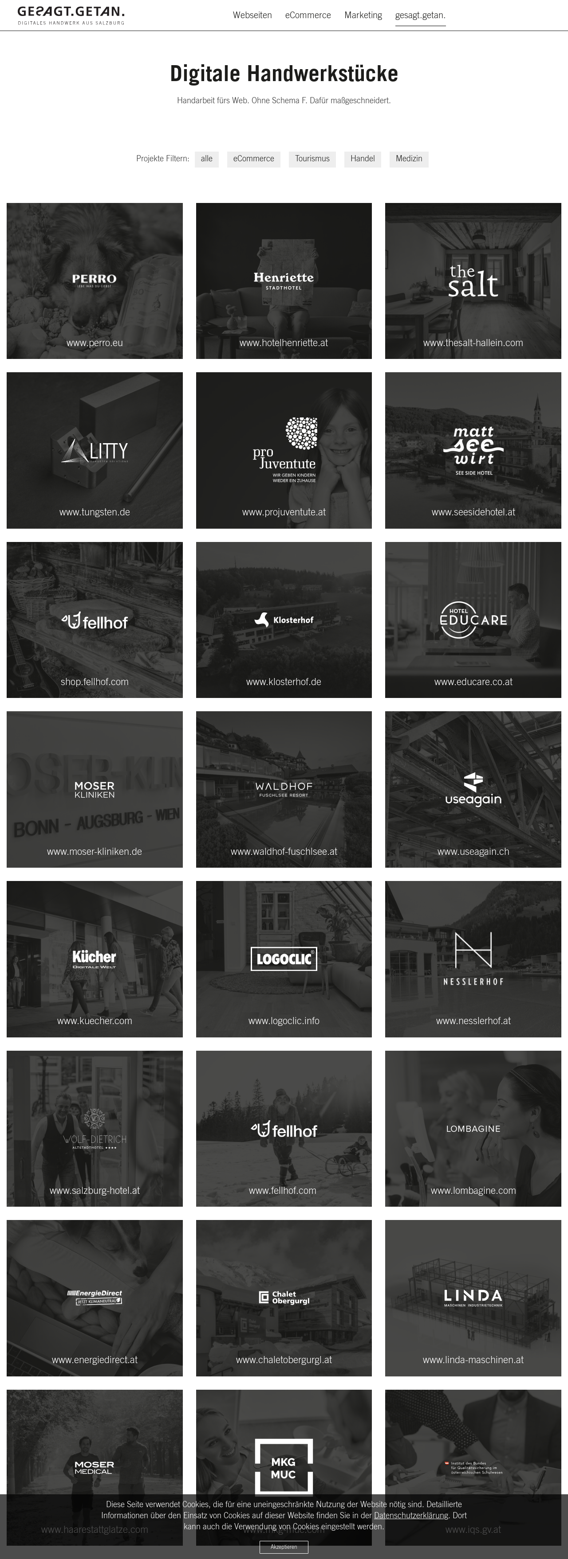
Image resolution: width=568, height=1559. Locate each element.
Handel (363, 159)
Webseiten (252, 15)
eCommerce (308, 15)
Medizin (409, 159)
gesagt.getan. (420, 15)
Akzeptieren (284, 1547)
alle (207, 159)
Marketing (363, 15)
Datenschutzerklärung (411, 1516)
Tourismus (312, 159)
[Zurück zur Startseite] (71, 15)
